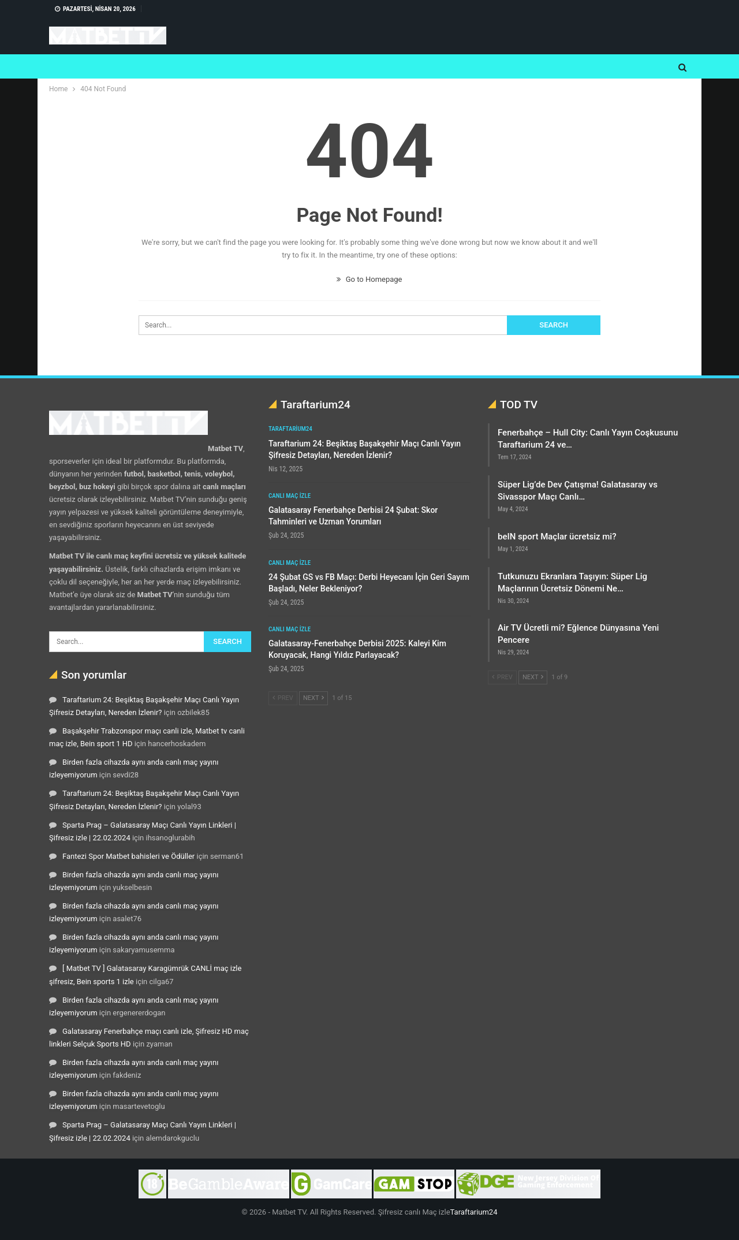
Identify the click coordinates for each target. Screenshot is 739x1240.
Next (313, 698)
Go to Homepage (369, 279)
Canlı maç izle (289, 496)
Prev (283, 698)
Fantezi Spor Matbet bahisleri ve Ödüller (128, 856)
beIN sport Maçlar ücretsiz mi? (557, 536)
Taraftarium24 (290, 429)
